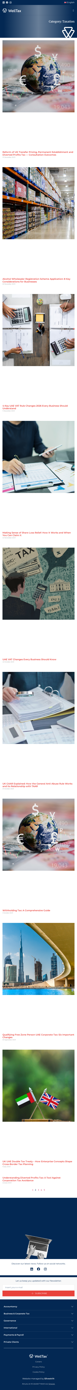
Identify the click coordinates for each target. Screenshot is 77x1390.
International (10, 1328)
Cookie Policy (38, 1372)
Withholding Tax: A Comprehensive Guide (26, 910)
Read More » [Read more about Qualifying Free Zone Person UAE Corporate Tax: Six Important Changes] (7, 1044)
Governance (10, 1321)
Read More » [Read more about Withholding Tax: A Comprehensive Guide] (7, 917)
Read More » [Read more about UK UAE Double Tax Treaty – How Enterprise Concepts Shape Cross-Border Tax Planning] (7, 1171)
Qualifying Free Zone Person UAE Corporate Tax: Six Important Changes (38, 1036)
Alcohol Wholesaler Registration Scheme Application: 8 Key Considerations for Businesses (36, 280)
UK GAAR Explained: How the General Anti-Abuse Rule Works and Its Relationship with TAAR (37, 785)
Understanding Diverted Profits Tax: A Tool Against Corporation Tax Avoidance (31, 1179)
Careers (38, 1362)
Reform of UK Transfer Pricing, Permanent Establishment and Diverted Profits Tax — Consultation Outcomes (37, 153)
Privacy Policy (38, 1367)
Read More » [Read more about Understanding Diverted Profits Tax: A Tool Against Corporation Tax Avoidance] (7, 1187)
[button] (73, 11)
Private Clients (11, 1342)
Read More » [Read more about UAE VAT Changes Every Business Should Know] (7, 666)
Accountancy (10, 1306)
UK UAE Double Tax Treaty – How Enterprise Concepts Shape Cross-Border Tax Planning (37, 1163)
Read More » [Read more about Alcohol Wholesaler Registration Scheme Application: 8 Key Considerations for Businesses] (7, 288)
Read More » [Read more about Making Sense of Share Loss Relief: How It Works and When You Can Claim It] (7, 542)
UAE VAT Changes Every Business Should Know (29, 659)
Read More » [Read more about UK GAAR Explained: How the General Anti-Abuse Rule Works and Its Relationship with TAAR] (7, 793)
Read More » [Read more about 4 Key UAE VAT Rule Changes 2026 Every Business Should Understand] (7, 415)
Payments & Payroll (14, 1335)
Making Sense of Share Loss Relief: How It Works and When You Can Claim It (36, 534)
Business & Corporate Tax (16, 1313)
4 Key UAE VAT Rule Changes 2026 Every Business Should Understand (35, 407)
